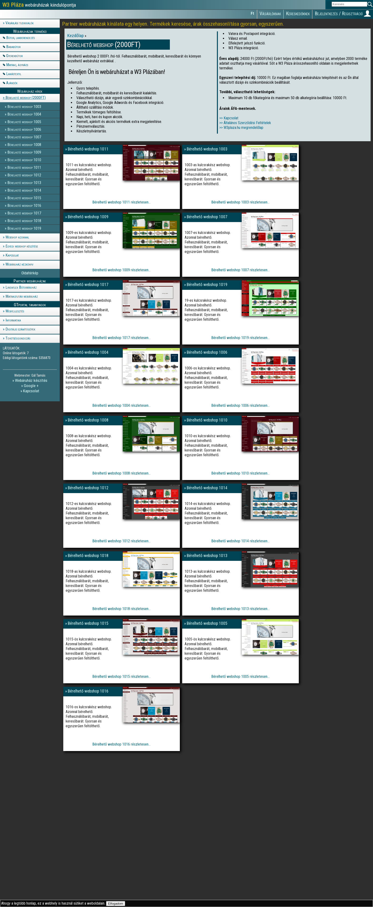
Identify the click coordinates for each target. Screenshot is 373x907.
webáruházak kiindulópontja (39, 4)
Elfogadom (115, 903)
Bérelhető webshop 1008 (24, 144)
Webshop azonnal (17, 237)
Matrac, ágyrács (17, 65)
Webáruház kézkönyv (19, 264)
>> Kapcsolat (228, 118)
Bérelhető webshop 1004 (24, 114)
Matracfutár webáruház (21, 296)
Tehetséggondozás (17, 338)
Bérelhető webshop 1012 (24, 175)
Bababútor (13, 46)
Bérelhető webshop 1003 (24, 106)
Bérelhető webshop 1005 (24, 122)
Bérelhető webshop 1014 (24, 190)
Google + (31, 385)
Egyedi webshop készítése (21, 246)
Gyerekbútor (14, 55)
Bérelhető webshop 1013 (24, 182)
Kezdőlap (76, 35)
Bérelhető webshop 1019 (24, 228)
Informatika (13, 320)
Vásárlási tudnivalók (19, 23)
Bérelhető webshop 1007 (24, 137)
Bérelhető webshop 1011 (24, 167)
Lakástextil (13, 74)
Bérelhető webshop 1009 (24, 152)
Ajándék (11, 83)
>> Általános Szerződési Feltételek (245, 123)
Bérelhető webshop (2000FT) (25, 97)
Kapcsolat (12, 255)
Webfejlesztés (14, 311)
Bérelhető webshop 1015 (24, 198)
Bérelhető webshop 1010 (24, 160)
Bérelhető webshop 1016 (24, 205)
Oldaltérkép (29, 273)
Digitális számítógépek (20, 329)
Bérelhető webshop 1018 (24, 220)
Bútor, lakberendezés (20, 37)
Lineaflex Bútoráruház (21, 287)
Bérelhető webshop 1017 (24, 213)
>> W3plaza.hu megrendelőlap (241, 127)
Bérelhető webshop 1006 (24, 129)
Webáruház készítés (31, 380)
